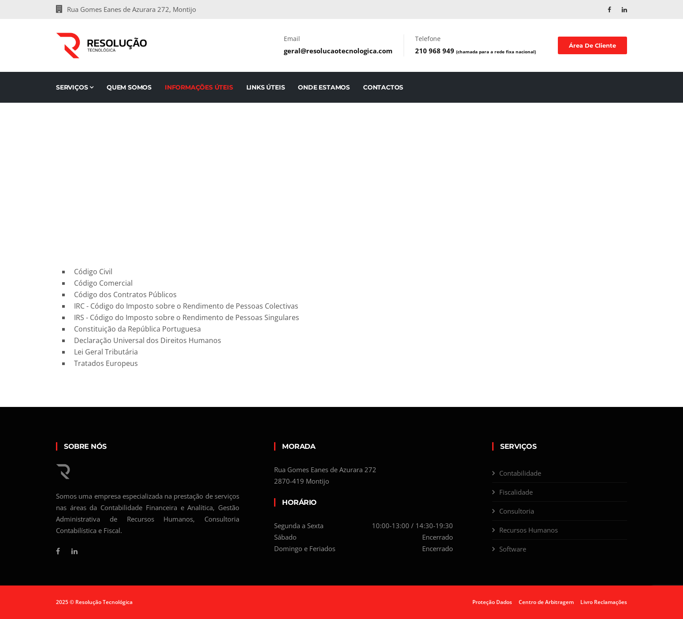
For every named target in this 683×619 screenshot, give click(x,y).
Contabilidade (520, 473)
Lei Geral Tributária (106, 352)
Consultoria (516, 511)
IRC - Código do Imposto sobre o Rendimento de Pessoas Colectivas (186, 306)
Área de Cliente (592, 45)
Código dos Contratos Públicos (125, 294)
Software (512, 548)
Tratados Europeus (106, 363)
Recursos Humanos (528, 530)
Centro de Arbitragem (546, 602)
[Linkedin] (74, 551)
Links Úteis (265, 87)
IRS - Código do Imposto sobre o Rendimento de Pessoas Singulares (186, 317)
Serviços (74, 87)
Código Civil (93, 271)
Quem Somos (129, 87)
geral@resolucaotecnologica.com (338, 50)
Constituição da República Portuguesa (137, 329)
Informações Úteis (199, 87)
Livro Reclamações (603, 602)
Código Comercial (103, 283)
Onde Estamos (324, 87)
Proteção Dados (492, 602)
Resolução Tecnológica (104, 602)
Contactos (383, 87)
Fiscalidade (516, 492)
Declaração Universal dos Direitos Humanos (147, 340)
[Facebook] (58, 551)
